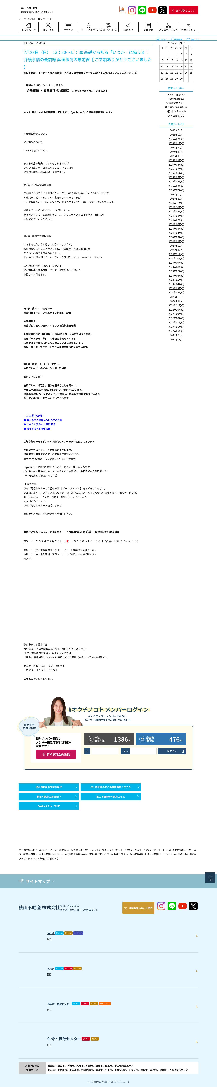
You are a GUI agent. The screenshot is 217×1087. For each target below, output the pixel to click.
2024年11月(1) (176, 203)
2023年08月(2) (176, 267)
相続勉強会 (175, 98)
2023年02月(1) (176, 292)
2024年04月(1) (176, 233)
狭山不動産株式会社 (106, 1078)
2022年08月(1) (176, 318)
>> (184, 42)
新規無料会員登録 (58, 754)
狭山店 (53, 929)
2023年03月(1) (176, 288)
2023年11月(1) (176, 254)
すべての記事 (174, 94)
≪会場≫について (33, 142)
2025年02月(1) (176, 190)
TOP (210, 879)
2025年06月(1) (176, 173)
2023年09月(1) (176, 262)
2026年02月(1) (176, 139)
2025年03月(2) (176, 186)
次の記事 (41, 42)
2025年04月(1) (176, 181)
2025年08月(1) (176, 164)
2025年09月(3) (176, 160)
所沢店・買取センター (66, 999)
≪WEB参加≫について (36, 150)
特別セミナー (174, 111)
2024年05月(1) (176, 228)
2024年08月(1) (176, 215)
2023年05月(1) (176, 279)
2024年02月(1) (176, 241)
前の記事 (28, 42)
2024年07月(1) (176, 220)
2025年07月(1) (176, 168)
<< (168, 42)
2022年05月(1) (176, 331)
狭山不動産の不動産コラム (110, 801)
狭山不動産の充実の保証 (49, 788)
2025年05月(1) (176, 177)
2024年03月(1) (176, 237)
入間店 (53, 964)
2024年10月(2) (176, 207)
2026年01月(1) (176, 143)
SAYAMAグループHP (49, 814)
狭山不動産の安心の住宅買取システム (111, 788)
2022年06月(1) (176, 326)
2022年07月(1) (176, 322)
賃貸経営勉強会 (174, 103)
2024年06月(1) (176, 224)
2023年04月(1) (176, 284)
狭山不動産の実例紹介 (49, 801)
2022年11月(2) (176, 305)
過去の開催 (174, 115)
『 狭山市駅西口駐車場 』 (46, 648)
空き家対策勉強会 (174, 107)
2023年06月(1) (176, 275)
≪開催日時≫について (35, 133)
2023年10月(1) (176, 258)
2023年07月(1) (176, 271)
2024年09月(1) (176, 211)
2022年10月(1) (176, 309)
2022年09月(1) (176, 314)
